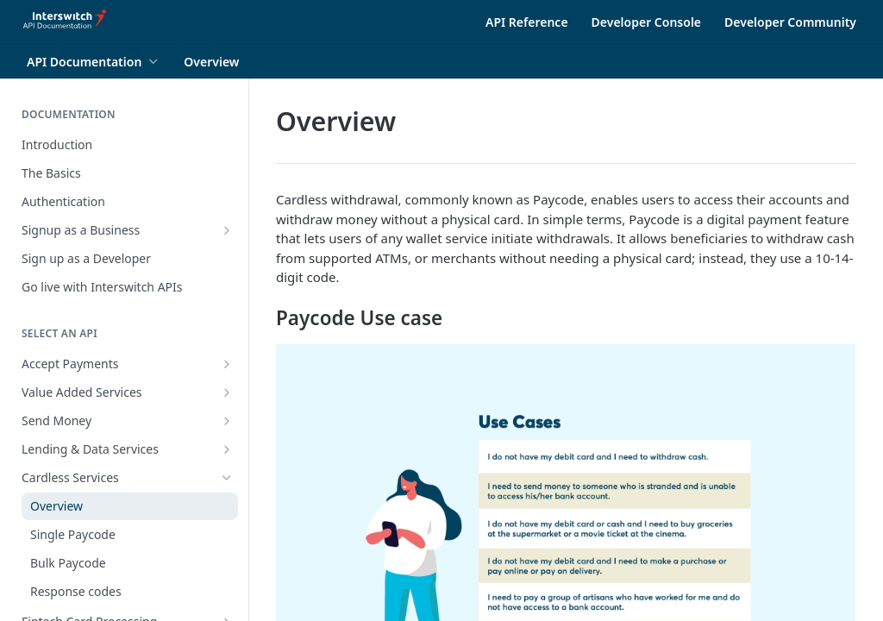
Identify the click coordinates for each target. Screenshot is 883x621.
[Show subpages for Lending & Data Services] (227, 449)
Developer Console (646, 22)
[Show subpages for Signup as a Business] (227, 230)
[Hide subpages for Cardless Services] (227, 478)
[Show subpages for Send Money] (227, 421)
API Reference (526, 22)
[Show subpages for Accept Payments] (227, 364)
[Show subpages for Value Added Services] (227, 392)
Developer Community (790, 22)
